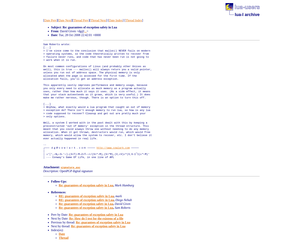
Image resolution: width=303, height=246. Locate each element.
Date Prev (50, 20)
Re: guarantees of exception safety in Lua (86, 185)
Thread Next (98, 20)
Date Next (65, 20)
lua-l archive (247, 14)
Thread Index (133, 20)
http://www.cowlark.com (113, 148)
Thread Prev (81, 20)
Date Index (116, 20)
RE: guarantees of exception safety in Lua (86, 196)
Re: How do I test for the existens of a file (96, 218)
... (85, 31)
